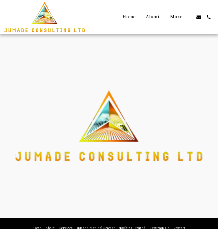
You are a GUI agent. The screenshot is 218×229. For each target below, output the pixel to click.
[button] (199, 17)
